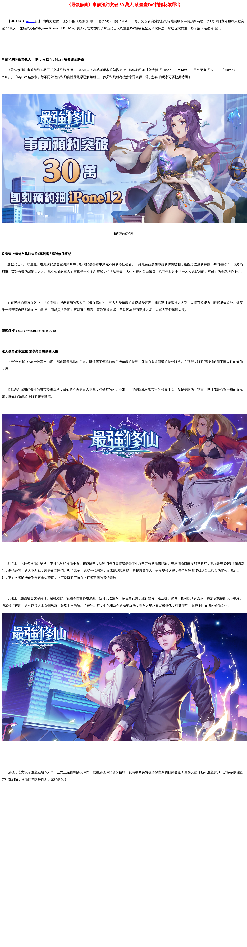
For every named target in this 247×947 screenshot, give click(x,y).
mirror (30, 21)
